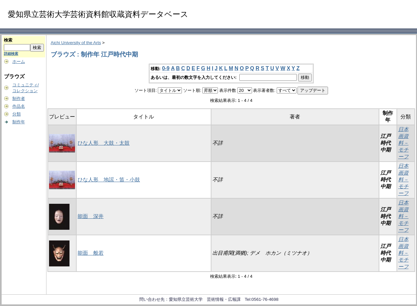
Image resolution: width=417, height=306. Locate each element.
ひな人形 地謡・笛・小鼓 (109, 179)
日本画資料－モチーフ (403, 143)
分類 (16, 114)
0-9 (166, 68)
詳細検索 (11, 53)
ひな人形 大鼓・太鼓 (104, 143)
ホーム (18, 61)
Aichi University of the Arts (76, 42)
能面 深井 (91, 216)
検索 (8, 40)
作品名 (18, 106)
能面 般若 (91, 253)
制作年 (18, 121)
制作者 (18, 98)
